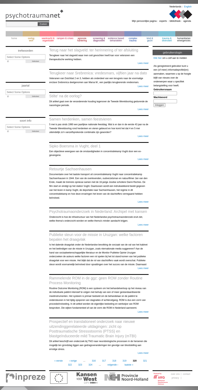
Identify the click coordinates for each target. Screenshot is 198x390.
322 (70, 364)
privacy (175, 378)
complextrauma (133, 39)
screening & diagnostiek (99, 39)
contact (186, 374)
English (188, 6)
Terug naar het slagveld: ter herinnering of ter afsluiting (93, 50)
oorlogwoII (31, 39)
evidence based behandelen (116, 39)
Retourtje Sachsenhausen (70, 169)
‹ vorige (73, 360)
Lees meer (143, 63)
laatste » (129, 364)
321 (145, 360)
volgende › (112, 364)
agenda (187, 21)
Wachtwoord (160, 97)
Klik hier (158, 58)
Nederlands (175, 6)
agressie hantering (82, 39)
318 (114, 360)
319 (124, 360)
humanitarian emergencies (183, 39)
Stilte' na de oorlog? (65, 96)
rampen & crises (65, 38)
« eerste (58, 360)
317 (104, 360)
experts (163, 21)
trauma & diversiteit (167, 39)
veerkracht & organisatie (48, 39)
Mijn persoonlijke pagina (144, 21)
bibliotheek (175, 21)
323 (80, 364)
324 (90, 364)
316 (94, 360)
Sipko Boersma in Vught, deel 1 (75, 146)
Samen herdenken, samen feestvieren (80, 119)
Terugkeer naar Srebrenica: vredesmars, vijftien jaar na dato (98, 73)
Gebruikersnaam (163, 89)
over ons (175, 374)
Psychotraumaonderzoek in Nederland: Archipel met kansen (98, 211)
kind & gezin (150, 39)
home (14, 38)
